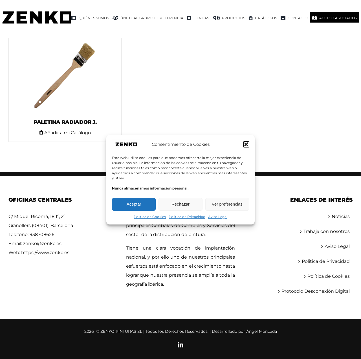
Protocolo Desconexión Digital (315, 291)
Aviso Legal (217, 217)
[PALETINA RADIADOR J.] (65, 76)
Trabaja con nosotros (326, 231)
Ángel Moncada (261, 331)
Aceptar (134, 204)
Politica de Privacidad (187, 217)
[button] (246, 144)
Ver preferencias (227, 204)
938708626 (42, 234)
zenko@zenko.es (42, 243)
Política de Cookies (150, 217)
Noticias (341, 216)
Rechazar (180, 204)
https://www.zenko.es (45, 252)
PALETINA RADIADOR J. (65, 122)
